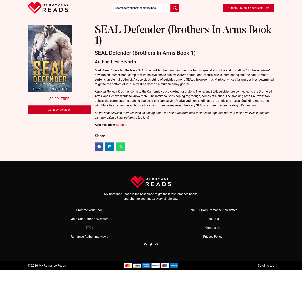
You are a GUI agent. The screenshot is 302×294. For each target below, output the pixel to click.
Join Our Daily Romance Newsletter (213, 210)
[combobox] (141, 8)
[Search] (174, 8)
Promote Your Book (89, 210)
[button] (99, 146)
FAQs (89, 228)
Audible (121, 125)
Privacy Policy (212, 236)
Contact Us (212, 228)
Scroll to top (266, 265)
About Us (212, 219)
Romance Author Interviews (89, 236)
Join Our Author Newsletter (89, 219)
